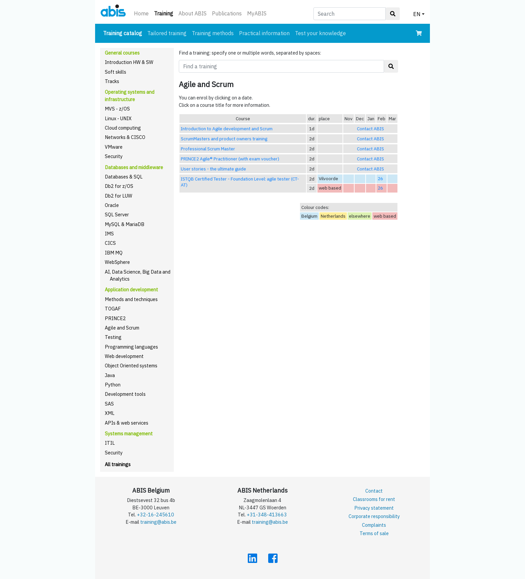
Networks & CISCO (125, 137)
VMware (114, 147)
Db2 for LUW (118, 196)
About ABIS (192, 13)
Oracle (112, 205)
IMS (109, 233)
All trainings (118, 464)
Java (110, 375)
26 (380, 178)
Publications (227, 13)
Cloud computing (123, 128)
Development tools (125, 394)
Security (114, 156)
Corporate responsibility (374, 516)
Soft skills (115, 72)
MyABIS (257, 13)
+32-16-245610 (155, 514)
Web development (124, 356)
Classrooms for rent (374, 499)
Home (141, 13)
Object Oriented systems (131, 365)
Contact (374, 491)
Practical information (264, 33)
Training (165, 13)
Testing (113, 337)
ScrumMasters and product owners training (224, 139)
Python (113, 384)
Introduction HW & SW (129, 62)
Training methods (213, 33)
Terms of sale (374, 533)
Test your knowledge (320, 33)
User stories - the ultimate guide (213, 169)
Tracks (112, 81)
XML (110, 413)
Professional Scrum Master (208, 149)
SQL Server (117, 214)
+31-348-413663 (267, 514)
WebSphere (117, 262)
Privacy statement (374, 508)
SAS (109, 404)
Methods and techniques (131, 299)
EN (417, 14)
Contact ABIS (370, 129)
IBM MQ (114, 252)
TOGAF (113, 308)
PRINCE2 (115, 318)
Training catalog (124, 33)
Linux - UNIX (118, 118)
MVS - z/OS (117, 108)
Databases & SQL (124, 176)
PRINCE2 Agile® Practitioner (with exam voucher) (230, 159)
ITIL (110, 443)
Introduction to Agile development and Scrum (227, 129)
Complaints (374, 525)
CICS (110, 243)
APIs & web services (126, 423)
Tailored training (166, 33)
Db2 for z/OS (119, 186)
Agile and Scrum (122, 327)
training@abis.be (158, 522)
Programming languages (131, 347)
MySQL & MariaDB (124, 224)
